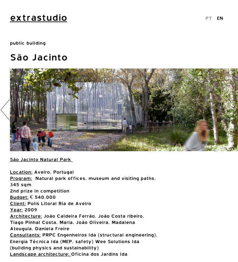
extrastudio (38, 17)
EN (220, 18)
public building (28, 43)
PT (208, 18)
